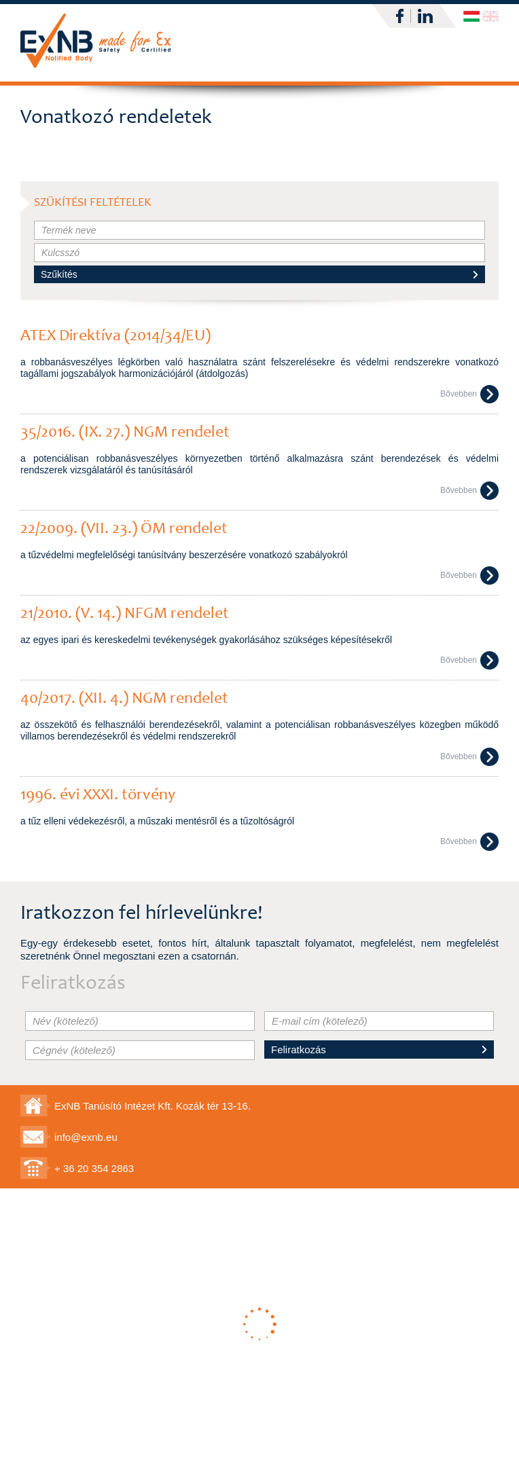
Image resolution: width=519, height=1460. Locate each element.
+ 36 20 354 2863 (94, 1168)
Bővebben (469, 394)
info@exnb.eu (86, 1137)
